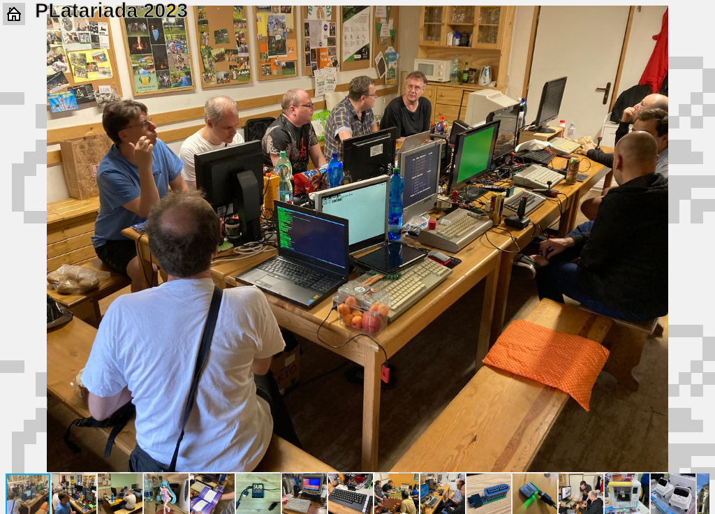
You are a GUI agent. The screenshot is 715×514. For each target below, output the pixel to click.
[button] (697, 18)
